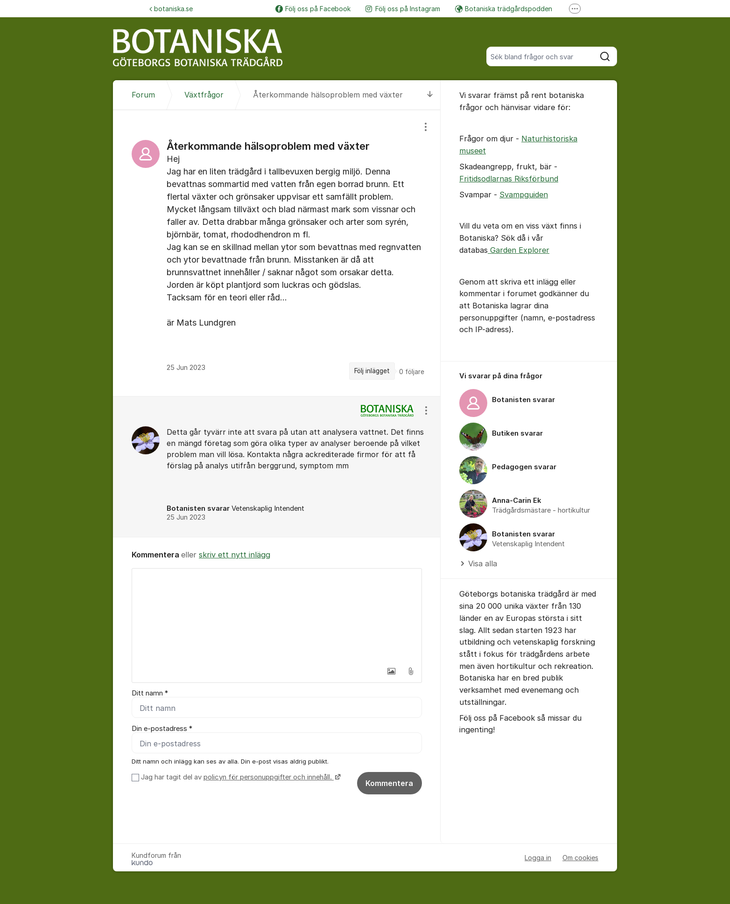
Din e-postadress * (162, 728)
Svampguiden (523, 194)
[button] (391, 671)
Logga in (538, 858)
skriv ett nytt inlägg (234, 554)
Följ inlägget (372, 371)
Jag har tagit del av (239, 777)
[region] (277, 253)
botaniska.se (171, 9)
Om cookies (580, 858)
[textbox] (276, 615)
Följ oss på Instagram (402, 9)
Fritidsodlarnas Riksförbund (508, 178)
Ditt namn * (150, 693)
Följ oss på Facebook (313, 9)
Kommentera (389, 783)
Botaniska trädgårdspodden (503, 9)
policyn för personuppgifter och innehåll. (269, 777)
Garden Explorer (518, 250)
